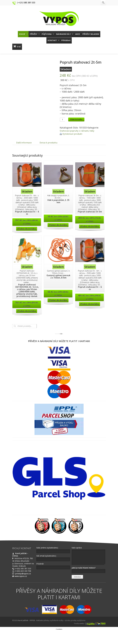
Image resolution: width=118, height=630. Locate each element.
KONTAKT (53, 40)
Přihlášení (65, 40)
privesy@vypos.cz (23, 576)
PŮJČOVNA (48, 34)
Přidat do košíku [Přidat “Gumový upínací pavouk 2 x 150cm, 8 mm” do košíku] (58, 302)
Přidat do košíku (76, 119)
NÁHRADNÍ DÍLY (64, 34)
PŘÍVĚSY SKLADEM (90, 34)
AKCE (77, 34)
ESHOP (23, 34)
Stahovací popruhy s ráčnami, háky (79, 130)
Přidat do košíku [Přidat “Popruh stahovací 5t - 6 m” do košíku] (89, 306)
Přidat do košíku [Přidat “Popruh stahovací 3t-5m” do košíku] (89, 229)
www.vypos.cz (20, 578)
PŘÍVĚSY (35, 34)
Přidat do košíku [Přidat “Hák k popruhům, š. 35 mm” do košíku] (58, 227)
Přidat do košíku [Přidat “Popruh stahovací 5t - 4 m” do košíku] (26, 231)
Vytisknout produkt (73, 133)
